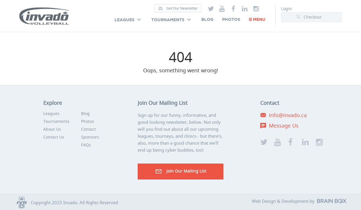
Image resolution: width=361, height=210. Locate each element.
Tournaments (172, 20)
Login (286, 8)
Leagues (128, 20)
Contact (88, 129)
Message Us (284, 125)
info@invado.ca (288, 115)
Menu (257, 19)
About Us (52, 129)
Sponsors (90, 137)
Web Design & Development (280, 201)
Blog (207, 19)
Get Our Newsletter (178, 8)
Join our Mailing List (180, 171)
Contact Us (53, 137)
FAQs (86, 145)
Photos (231, 19)
